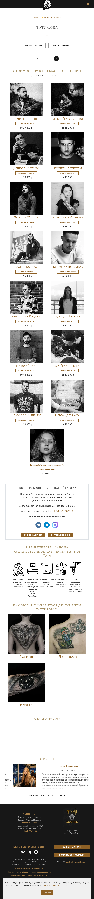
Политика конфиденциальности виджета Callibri (29, 876)
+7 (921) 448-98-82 (29, 831)
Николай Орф (26, 366)
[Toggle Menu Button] (6, 4)
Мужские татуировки (33, 46)
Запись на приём (33, 535)
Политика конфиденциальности (29, 868)
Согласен (47, 892)
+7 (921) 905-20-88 (29, 822)
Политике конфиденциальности (54, 885)
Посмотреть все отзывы (47, 795)
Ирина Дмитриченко (63, 766)
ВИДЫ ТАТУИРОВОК (52, 17)
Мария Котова (26, 267)
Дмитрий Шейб (26, 119)
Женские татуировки (60, 46)
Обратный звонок (60, 535)
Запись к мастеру (26, 124)
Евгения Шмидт (26, 217)
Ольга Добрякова (68, 415)
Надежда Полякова (67, 316)
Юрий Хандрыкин (67, 366)
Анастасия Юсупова (67, 217)
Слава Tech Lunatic (26, 415)
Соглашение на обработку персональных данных (29, 872)
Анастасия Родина (26, 316)
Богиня (26, 656)
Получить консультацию (72, 855)
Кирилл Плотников (67, 168)
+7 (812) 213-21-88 (64, 511)
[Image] (26, 99)
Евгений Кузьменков (68, 119)
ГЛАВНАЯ (37, 17)
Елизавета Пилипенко (47, 465)
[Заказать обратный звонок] (88, 4)
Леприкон (68, 656)
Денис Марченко (26, 168)
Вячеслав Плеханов (68, 267)
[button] (7, 776)
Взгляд (26, 705)
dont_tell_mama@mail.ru (76, 862)
